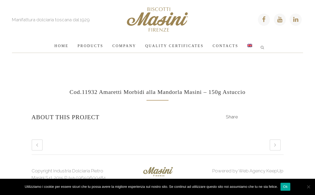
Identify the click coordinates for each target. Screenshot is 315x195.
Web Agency (252, 170)
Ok (285, 187)
